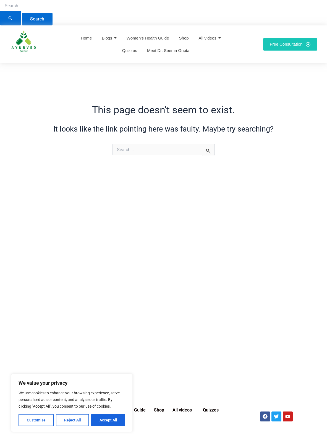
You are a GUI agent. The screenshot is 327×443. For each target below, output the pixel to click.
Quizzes (211, 410)
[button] (183, 410)
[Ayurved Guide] (24, 43)
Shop (159, 410)
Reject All (72, 420)
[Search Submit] (10, 18)
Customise (36, 420)
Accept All (108, 420)
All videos (182, 410)
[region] (72, 403)
